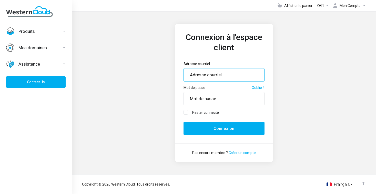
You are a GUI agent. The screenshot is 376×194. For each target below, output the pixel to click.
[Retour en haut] (363, 183)
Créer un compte (242, 153)
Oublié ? (258, 88)
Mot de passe (194, 88)
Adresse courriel (197, 64)
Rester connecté (201, 112)
